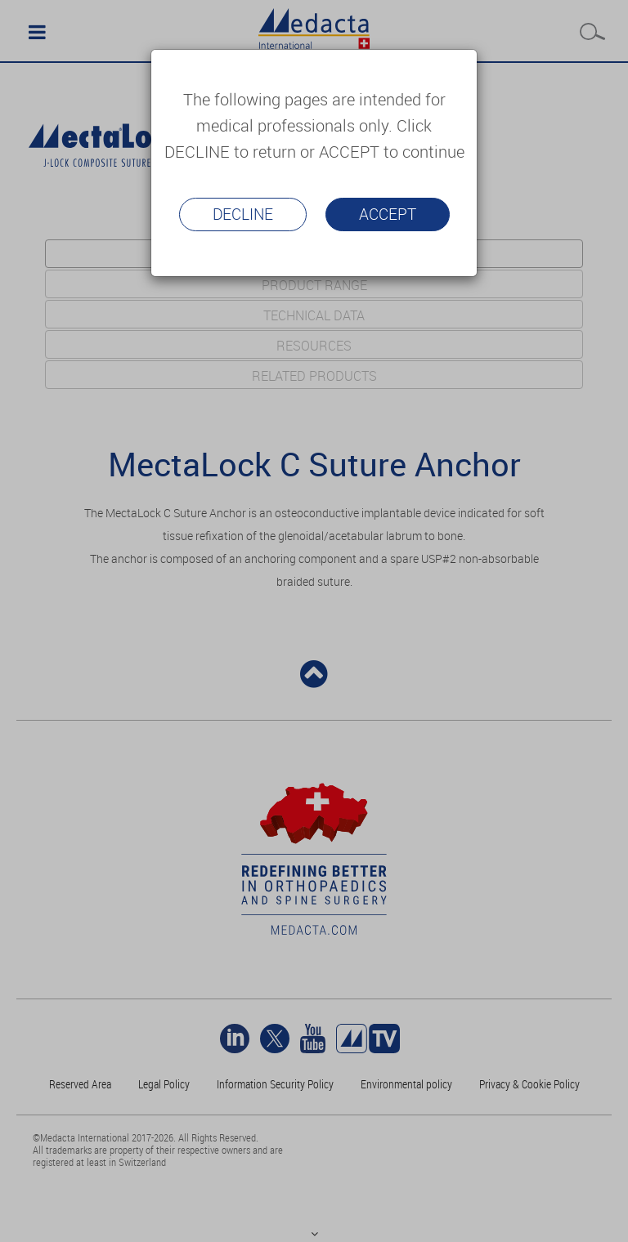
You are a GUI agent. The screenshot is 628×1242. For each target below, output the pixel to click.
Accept (387, 214)
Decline (243, 214)
